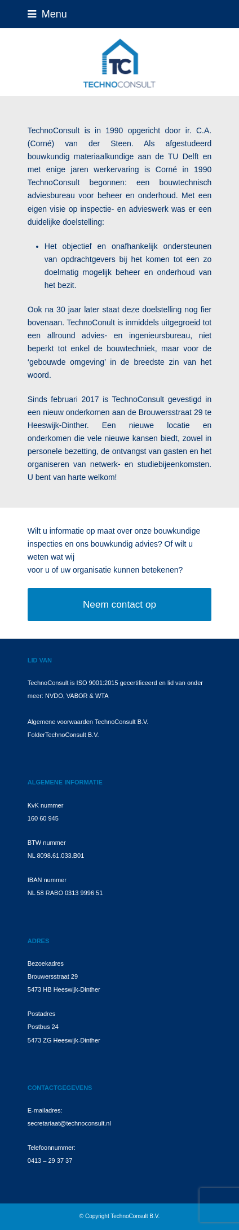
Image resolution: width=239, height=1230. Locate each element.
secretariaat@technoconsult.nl (69, 1123)
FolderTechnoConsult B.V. (63, 734)
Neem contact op (119, 604)
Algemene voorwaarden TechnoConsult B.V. (88, 721)
